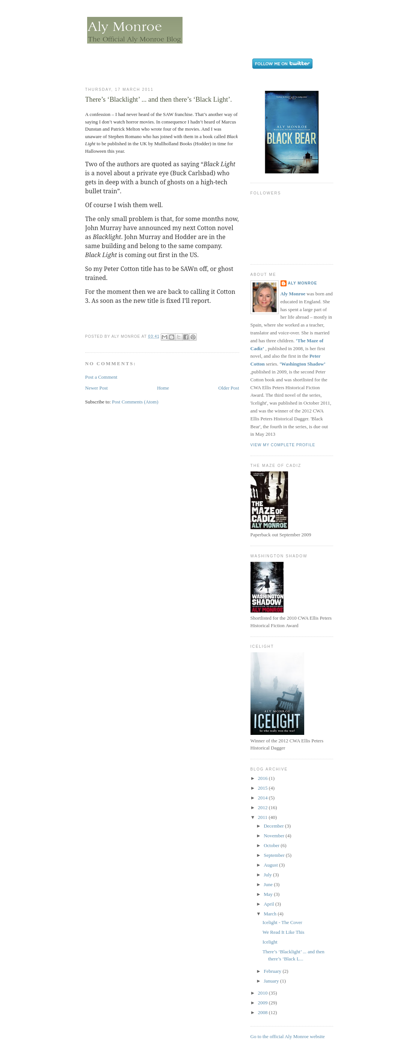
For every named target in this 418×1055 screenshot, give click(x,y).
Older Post (228, 388)
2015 (263, 788)
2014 (263, 798)
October (272, 845)
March (271, 914)
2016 (263, 778)
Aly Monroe (302, 283)
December (274, 826)
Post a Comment (101, 377)
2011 (263, 817)
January (272, 981)
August (271, 865)
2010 (263, 993)
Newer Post (96, 388)
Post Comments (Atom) (135, 402)
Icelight (270, 942)
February (273, 971)
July (268, 874)
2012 (263, 807)
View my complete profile (282, 445)
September (275, 855)
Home (163, 388)
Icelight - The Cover (282, 922)
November (274, 835)
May (269, 894)
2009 (263, 1002)
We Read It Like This (283, 932)
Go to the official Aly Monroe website (287, 1036)
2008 (263, 1012)
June (269, 884)
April (269, 904)
